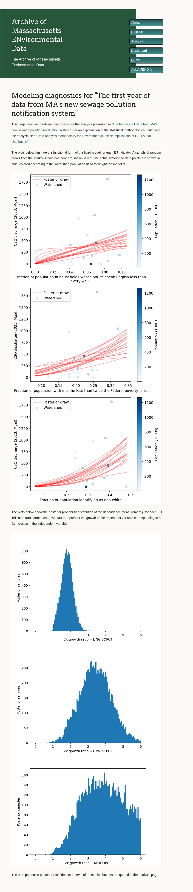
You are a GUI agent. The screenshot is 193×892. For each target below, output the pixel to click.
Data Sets (138, 32)
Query (135, 60)
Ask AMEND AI (142, 69)
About (135, 22)
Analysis (137, 41)
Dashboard (139, 50)
